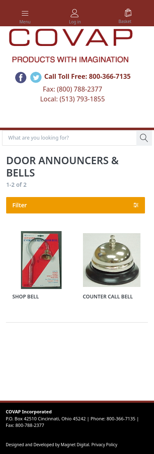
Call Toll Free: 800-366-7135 (87, 76)
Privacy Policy (104, 444)
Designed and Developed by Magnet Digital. (48, 444)
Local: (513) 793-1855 (72, 98)
